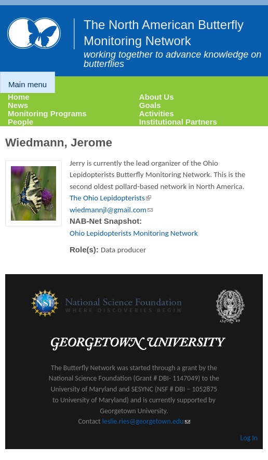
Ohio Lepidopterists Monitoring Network (134, 233)
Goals (150, 105)
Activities (156, 113)
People (20, 122)
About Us (156, 97)
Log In (249, 438)
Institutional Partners (178, 122)
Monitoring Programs (47, 113)
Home (19, 97)
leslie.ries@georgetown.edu (146, 421)
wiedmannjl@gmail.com (111, 209)
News (18, 105)
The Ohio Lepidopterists (110, 197)
